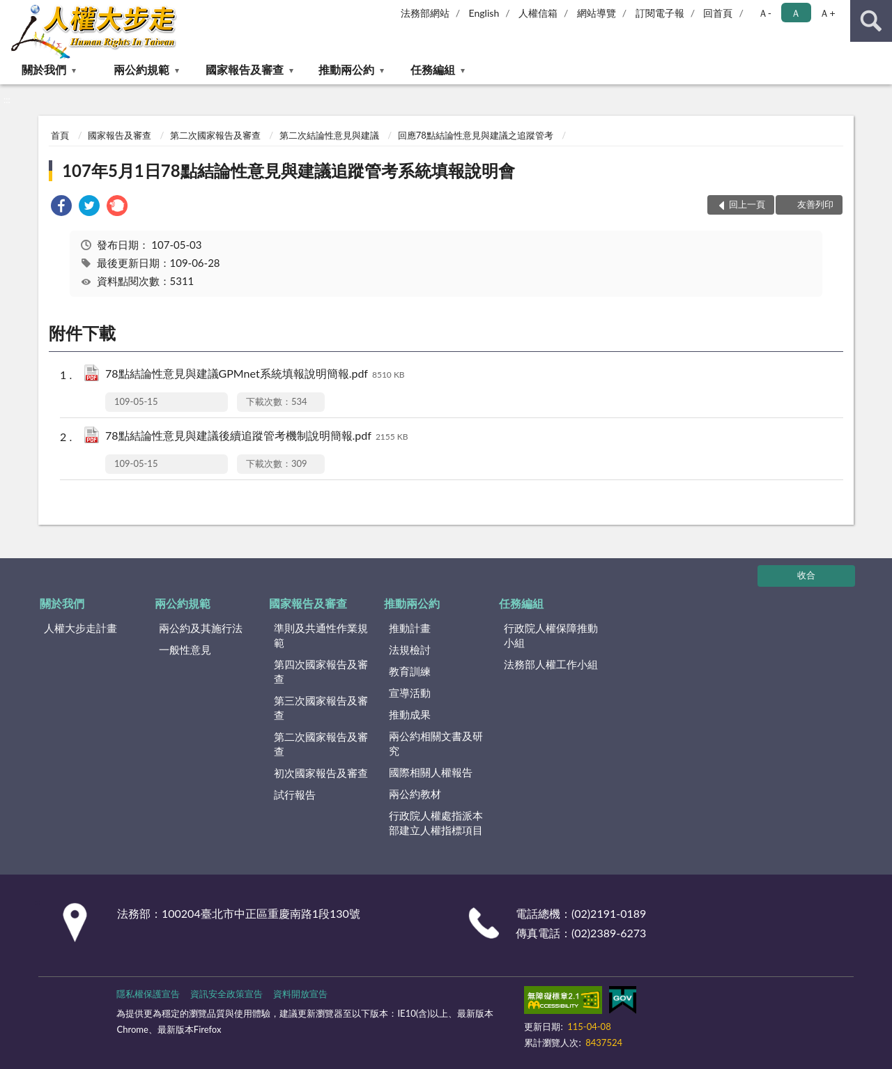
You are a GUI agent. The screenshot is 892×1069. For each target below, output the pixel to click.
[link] (61, 207)
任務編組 (432, 69)
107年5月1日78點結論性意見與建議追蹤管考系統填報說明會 (288, 170)
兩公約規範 (141, 69)
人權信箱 (538, 13)
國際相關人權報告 (430, 772)
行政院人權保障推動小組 (551, 635)
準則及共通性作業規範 (321, 635)
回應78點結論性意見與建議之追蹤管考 (475, 135)
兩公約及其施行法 (201, 628)
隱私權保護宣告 (148, 993)
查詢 (871, 21)
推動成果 (410, 714)
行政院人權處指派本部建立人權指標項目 (436, 822)
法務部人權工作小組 (551, 664)
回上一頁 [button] (747, 204)
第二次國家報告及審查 (215, 135)
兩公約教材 (415, 793)
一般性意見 (185, 649)
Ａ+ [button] (827, 13)
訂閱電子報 (660, 13)
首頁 (60, 135)
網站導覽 (596, 13)
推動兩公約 (346, 69)
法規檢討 (410, 649)
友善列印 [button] (815, 204)
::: (11, 10)
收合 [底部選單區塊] (806, 574)
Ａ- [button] (764, 13)
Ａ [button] (796, 13)
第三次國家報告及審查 (321, 707)
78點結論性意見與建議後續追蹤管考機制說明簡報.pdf (256, 437)
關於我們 (44, 69)
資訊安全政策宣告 (226, 993)
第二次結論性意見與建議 (329, 135)
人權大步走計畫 (80, 628)
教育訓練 (410, 671)
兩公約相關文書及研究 (436, 743)
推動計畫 (410, 628)
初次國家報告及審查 (321, 773)
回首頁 (717, 13)
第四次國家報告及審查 (321, 671)
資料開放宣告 (300, 993)
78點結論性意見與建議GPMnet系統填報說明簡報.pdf (255, 375)
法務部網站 (425, 13)
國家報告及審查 (245, 69)
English (484, 13)
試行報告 (295, 794)
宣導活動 (410, 692)
